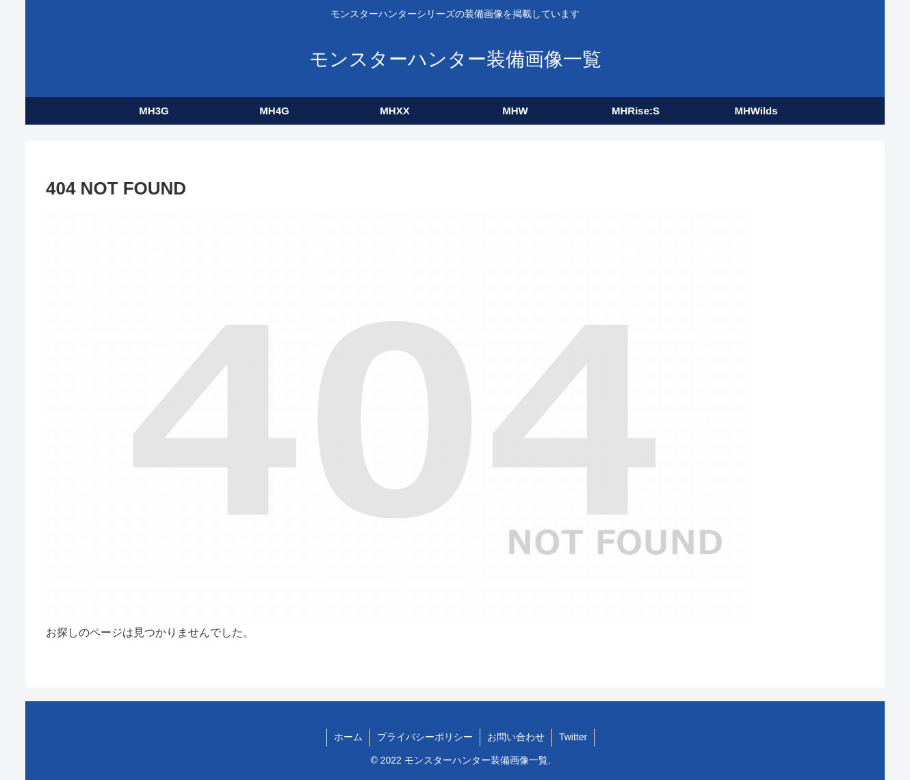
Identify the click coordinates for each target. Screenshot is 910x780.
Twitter (573, 736)
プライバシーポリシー (425, 736)
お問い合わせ (516, 736)
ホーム (348, 736)
